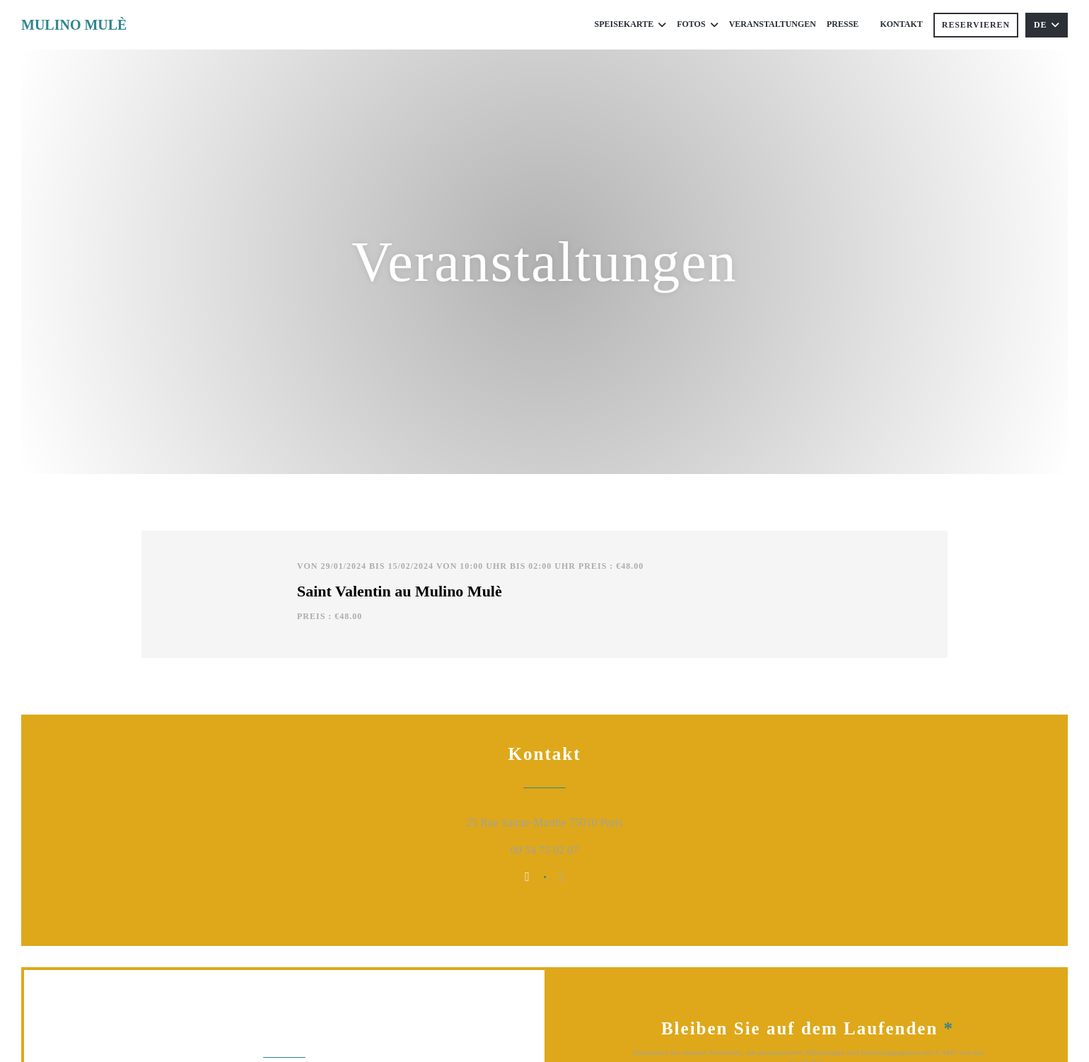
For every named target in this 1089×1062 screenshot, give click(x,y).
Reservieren (976, 25)
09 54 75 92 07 (544, 850)
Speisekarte (631, 24)
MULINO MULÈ (74, 25)
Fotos (697, 24)
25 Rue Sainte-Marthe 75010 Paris (605, 820)
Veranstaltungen (772, 24)
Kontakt (901, 24)
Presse (842, 24)
